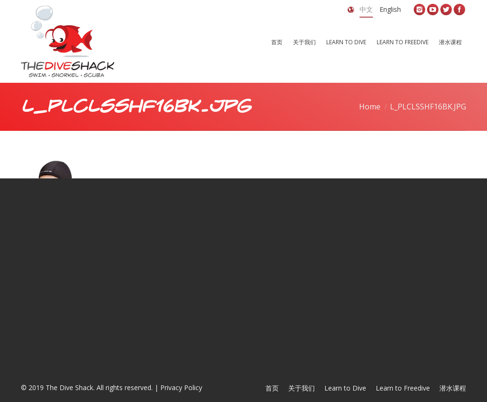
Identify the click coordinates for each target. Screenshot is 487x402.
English (390, 9)
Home (369, 106)
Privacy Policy (181, 387)
